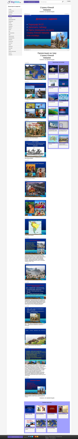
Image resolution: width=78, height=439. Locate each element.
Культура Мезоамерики (51, 414)
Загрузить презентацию (15, 436)
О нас (47, 436)
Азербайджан (61, 102)
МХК (9, 31)
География (10, 16)
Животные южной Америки (63, 414)
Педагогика (10, 39)
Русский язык (11, 41)
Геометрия (10, 17)
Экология (10, 53)
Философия (10, 48)
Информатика (11, 21)
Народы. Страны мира (28, 414)
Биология (10, 14)
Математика (10, 26)
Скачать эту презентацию (47, 11)
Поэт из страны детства (40, 414)
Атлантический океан (52, 102)
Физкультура (11, 46)
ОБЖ (9, 34)
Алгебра (10, 9)
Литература (10, 24)
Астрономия (10, 12)
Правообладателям (52, 436)
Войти (68, 1)
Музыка (10, 29)
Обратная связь (59, 436)
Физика (10, 44)
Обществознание (11, 36)
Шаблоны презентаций (12, 51)
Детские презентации (12, 19)
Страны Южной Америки (40, 428)
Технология (10, 43)
